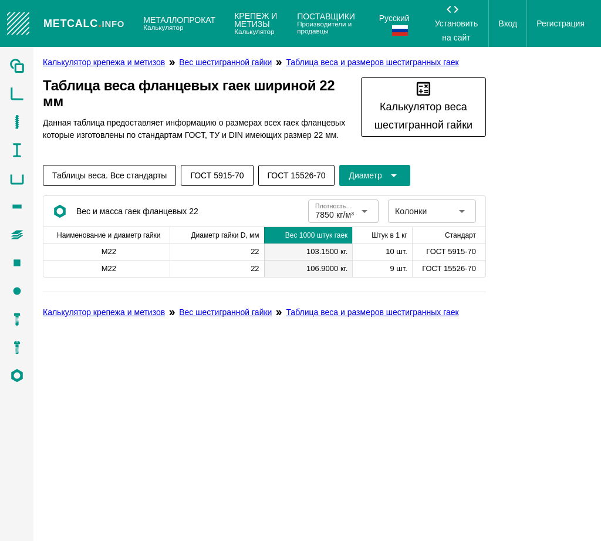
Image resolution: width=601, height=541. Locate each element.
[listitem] (16, 66)
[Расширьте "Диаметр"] (374, 175)
